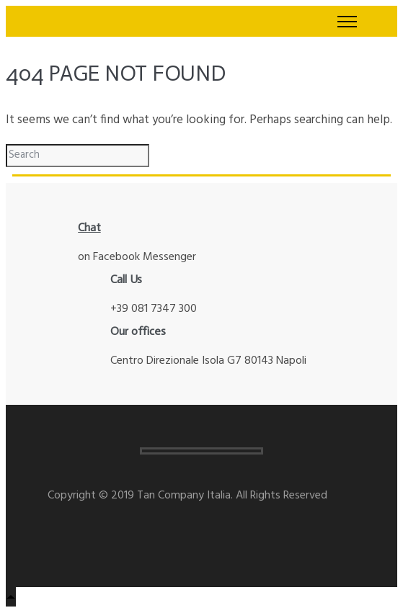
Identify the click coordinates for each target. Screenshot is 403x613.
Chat (89, 227)
